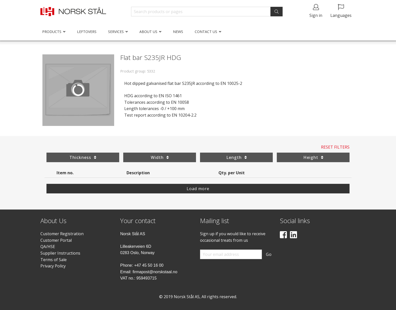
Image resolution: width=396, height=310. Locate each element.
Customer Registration (62, 233)
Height (313, 157)
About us (148, 31)
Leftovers (86, 31)
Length (236, 157)
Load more (198, 188)
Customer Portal (56, 240)
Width (160, 157)
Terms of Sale (53, 259)
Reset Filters (335, 147)
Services (116, 31)
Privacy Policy (53, 266)
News (178, 31)
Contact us (206, 31)
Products (51, 31)
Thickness (82, 157)
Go (269, 254)
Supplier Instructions (60, 253)
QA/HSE (47, 246)
